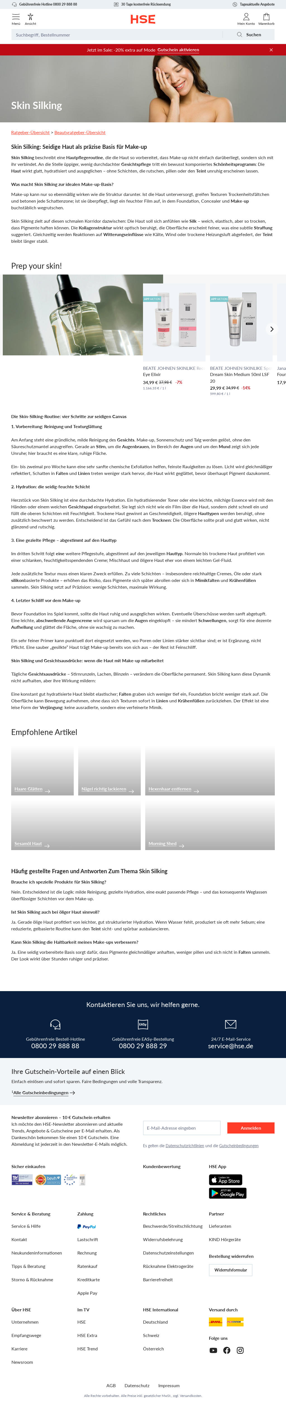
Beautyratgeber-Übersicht (80, 132)
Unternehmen (25, 1321)
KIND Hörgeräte (225, 1239)
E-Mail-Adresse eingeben (171, 1128)
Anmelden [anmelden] (251, 1127)
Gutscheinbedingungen (239, 1145)
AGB (111, 1385)
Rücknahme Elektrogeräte (168, 1266)
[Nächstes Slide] (272, 329)
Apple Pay (87, 1292)
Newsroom (22, 1362)
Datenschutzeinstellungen (168, 1252)
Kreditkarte (88, 1279)
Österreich (153, 1348)
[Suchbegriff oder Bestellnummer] (116, 34)
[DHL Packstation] (235, 1321)
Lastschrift (87, 1239)
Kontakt (19, 1239)
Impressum (169, 1385)
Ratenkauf (87, 1266)
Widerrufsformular (230, 1270)
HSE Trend (87, 1348)
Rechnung (87, 1252)
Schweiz (151, 1335)
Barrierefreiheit (158, 1279)
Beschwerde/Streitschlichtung (172, 1226)
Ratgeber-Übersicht (30, 132)
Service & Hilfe (25, 1226)
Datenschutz (137, 1385)
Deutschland (155, 1321)
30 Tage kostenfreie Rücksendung (142, 4)
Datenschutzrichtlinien (185, 1145)
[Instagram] (240, 1350)
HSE (81, 1321)
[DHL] (215, 1321)
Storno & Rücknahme (32, 1279)
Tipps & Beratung (28, 1266)
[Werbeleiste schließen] (271, 50)
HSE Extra (87, 1335)
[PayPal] (86, 1226)
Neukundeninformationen (36, 1252)
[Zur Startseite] (143, 19)
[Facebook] (226, 1350)
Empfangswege (26, 1335)
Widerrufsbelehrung (163, 1239)
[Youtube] (213, 1350)
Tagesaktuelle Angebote (253, 4)
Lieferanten (220, 1226)
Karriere (19, 1348)
